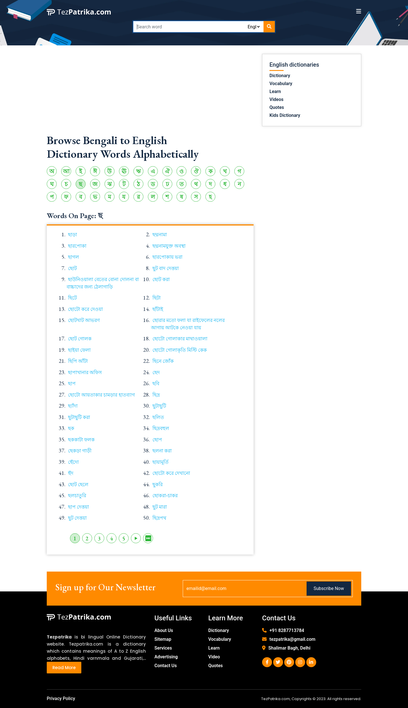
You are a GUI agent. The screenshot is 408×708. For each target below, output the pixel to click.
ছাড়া (72, 234)
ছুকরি (157, 484)
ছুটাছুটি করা (79, 417)
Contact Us (165, 665)
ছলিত (158, 417)
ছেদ (156, 372)
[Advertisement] (150, 93)
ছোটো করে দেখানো (171, 473)
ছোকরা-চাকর (165, 495)
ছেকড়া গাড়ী (80, 451)
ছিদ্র (156, 395)
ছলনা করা (162, 451)
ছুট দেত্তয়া (77, 518)
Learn (275, 91)
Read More (64, 668)
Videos (276, 99)
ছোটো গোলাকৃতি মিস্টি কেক (179, 350)
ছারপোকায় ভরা (167, 257)
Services (163, 648)
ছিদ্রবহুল (160, 428)
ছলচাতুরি (77, 495)
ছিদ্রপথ (159, 518)
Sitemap (162, 639)
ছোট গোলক (80, 339)
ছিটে (72, 298)
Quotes (276, 107)
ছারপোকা (77, 246)
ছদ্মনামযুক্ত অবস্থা (169, 246)
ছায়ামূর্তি (160, 462)
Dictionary (279, 75)
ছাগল (73, 257)
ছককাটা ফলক (81, 439)
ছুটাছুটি (159, 406)
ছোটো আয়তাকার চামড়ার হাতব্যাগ (101, 395)
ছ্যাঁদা (73, 406)
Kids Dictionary (284, 115)
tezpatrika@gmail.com (292, 639)
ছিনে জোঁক (163, 361)
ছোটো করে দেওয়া (85, 309)
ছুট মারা (159, 507)
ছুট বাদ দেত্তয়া (165, 268)
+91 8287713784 (286, 630)
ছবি (155, 383)
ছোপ (157, 439)
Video (214, 656)
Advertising (166, 656)
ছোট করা (161, 279)
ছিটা (156, 298)
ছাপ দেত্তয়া (78, 507)
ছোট (72, 268)
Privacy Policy (61, 698)
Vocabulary (280, 83)
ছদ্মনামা (159, 234)
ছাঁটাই (157, 309)
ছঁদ (70, 473)
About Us (163, 630)
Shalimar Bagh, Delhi (289, 648)
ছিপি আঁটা (78, 361)
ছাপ (72, 383)
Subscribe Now (329, 588)
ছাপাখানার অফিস (85, 372)
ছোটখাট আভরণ (84, 320)
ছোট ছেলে (78, 484)
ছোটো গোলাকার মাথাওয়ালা (179, 339)
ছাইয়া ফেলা (79, 350)
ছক (71, 428)
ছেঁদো (73, 462)
